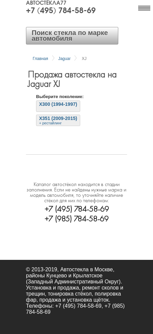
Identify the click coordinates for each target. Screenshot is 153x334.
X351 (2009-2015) (58, 120)
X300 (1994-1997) (58, 104)
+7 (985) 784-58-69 (76, 218)
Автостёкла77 (46, 3)
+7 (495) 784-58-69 (61, 11)
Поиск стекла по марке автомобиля (70, 35)
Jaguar (64, 58)
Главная (40, 58)
